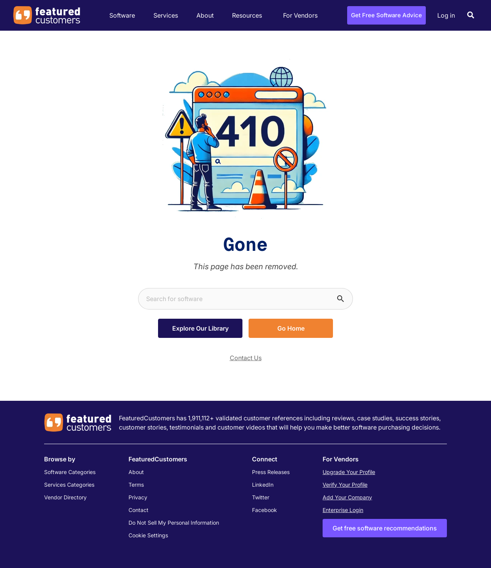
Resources (249, 15)
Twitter (260, 497)
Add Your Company (347, 497)
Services (167, 15)
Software (124, 15)
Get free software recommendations (385, 528)
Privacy (138, 497)
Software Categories (70, 472)
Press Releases (271, 472)
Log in (446, 15)
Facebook (264, 510)
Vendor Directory (65, 497)
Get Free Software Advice (386, 15)
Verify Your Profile (345, 484)
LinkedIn (263, 484)
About (207, 15)
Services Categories (69, 484)
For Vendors (300, 15)
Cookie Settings (148, 535)
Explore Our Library (200, 328)
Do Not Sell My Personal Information (174, 522)
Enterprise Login (343, 510)
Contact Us (246, 358)
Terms (136, 484)
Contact (138, 510)
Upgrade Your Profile (349, 472)
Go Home (291, 328)
